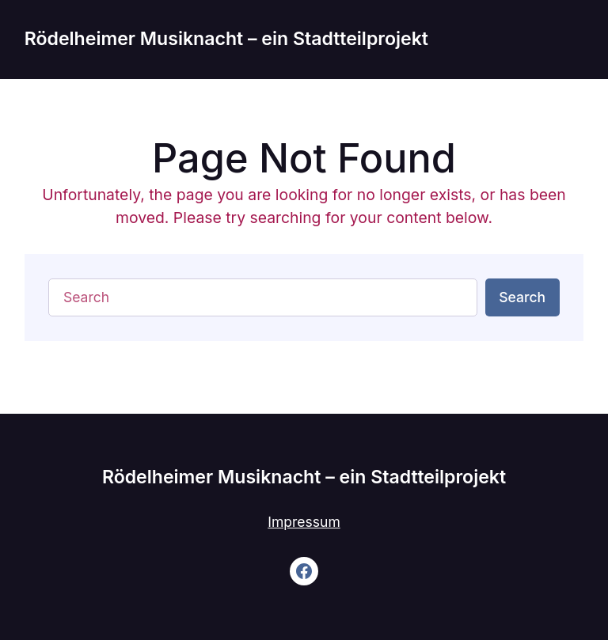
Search (522, 297)
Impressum (304, 521)
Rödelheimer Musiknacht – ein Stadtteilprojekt (226, 39)
